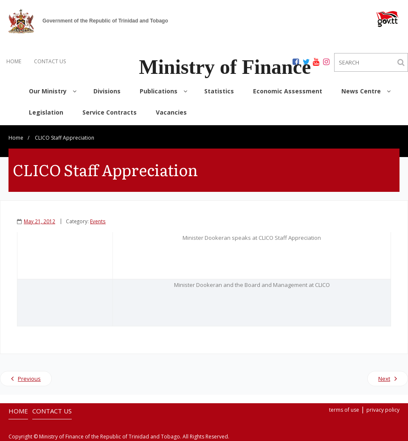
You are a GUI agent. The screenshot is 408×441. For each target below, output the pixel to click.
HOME (13, 61)
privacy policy (383, 409)
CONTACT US (50, 61)
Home (15, 137)
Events (98, 221)
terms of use (344, 409)
